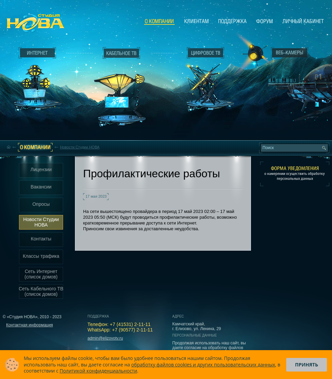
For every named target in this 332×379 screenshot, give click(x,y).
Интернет (37, 53)
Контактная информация (29, 325)
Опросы (41, 204)
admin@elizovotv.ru (105, 338)
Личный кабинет (303, 21)
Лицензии (41, 169)
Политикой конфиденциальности (98, 370)
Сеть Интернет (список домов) (41, 274)
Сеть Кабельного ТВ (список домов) (41, 291)
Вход (291, 113)
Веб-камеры (252, 54)
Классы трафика (41, 256)
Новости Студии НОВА (79, 147)
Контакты (41, 238)
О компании (159, 21)
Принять (306, 364)
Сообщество (264, 21)
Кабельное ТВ (121, 90)
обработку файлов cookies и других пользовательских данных (203, 364)
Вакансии (41, 187)
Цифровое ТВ (202, 77)
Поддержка (232, 21)
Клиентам (196, 21)
